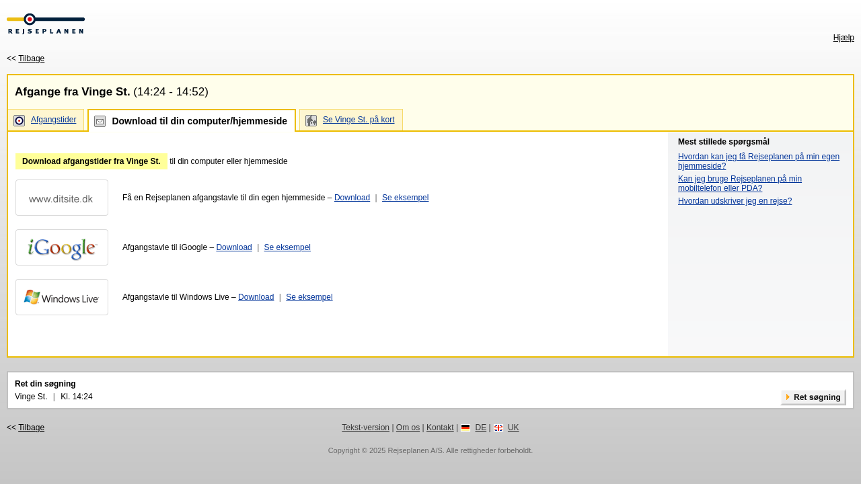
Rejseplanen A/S (414, 450)
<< (25, 58)
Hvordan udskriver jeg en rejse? (735, 201)
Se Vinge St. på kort (359, 119)
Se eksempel (405, 197)
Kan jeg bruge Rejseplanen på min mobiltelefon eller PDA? (740, 183)
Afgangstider (53, 119)
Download (352, 197)
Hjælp (843, 37)
